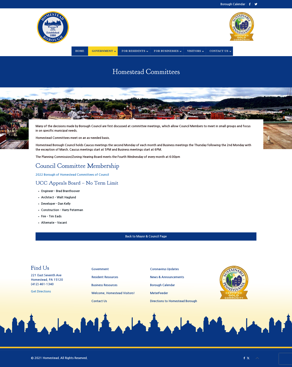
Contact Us (99, 301)
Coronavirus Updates (164, 269)
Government (100, 269)
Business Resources (104, 285)
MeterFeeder (159, 293)
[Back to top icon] (257, 358)
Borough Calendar (232, 4)
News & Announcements (167, 277)
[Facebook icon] (244, 358)
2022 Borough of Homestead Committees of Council (72, 174)
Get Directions (41, 291)
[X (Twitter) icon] (248, 358)
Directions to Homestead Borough (173, 301)
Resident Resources (104, 277)
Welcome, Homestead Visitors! (113, 293)
